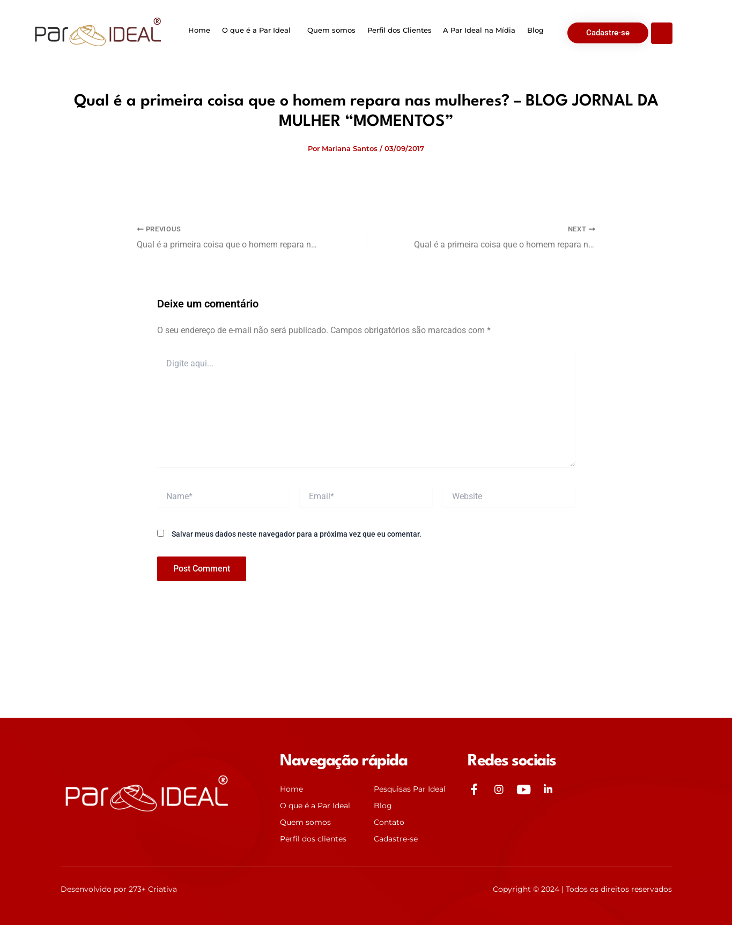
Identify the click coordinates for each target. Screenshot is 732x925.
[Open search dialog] (661, 33)
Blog (533, 30)
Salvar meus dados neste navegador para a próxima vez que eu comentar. (297, 533)
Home (201, 30)
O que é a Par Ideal (257, 30)
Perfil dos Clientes (399, 30)
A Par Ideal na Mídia (478, 30)
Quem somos (332, 30)
